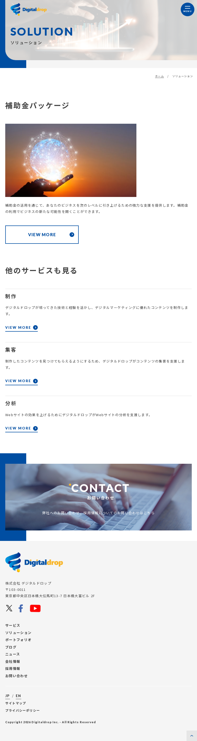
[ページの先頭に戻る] (192, 736)
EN (18, 696)
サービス (12, 625)
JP (7, 696)
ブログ (11, 646)
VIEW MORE (18, 340)
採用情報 (12, 668)
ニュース (12, 654)
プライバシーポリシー (22, 710)
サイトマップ (15, 703)
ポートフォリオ (18, 639)
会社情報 (12, 661)
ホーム (159, 76)
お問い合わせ (16, 675)
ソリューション (18, 632)
